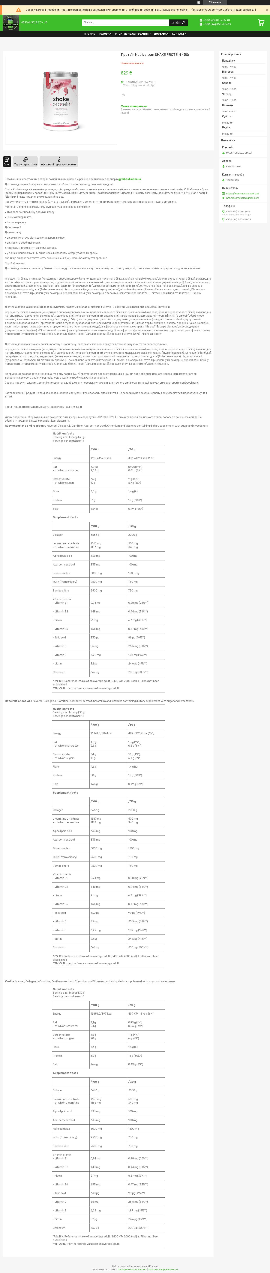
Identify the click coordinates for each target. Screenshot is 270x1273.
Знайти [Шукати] (177, 22)
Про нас (89, 33)
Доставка (161, 33)
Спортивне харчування (131, 33)
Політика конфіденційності (163, 1269)
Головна (105, 33)
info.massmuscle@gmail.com (242, 197)
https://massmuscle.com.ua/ (242, 193)
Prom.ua (153, 1266)
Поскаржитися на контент (132, 1269)
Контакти (179, 33)
